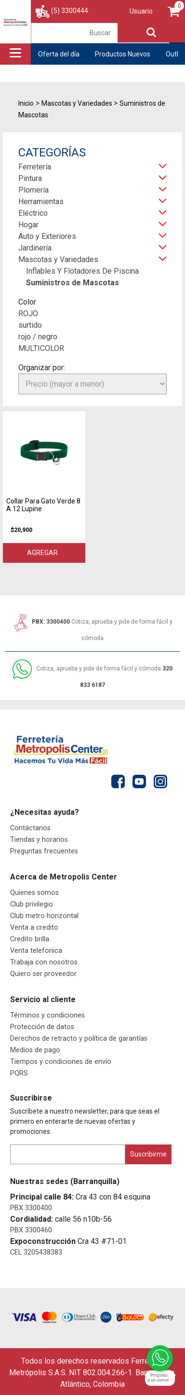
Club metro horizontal (44, 916)
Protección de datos (42, 1027)
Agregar (44, 553)
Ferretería (34, 166)
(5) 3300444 (69, 10)
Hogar (28, 224)
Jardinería (35, 247)
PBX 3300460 (31, 1230)
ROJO (28, 313)
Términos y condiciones (47, 1015)
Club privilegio (31, 904)
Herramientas (41, 201)
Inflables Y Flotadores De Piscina (82, 271)
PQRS (19, 1073)
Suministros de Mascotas (72, 282)
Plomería (33, 190)
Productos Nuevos (122, 54)
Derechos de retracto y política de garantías (78, 1038)
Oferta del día (58, 54)
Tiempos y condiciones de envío (60, 1062)
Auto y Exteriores (47, 236)
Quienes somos (34, 893)
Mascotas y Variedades (58, 259)
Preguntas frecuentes (44, 851)
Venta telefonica (36, 951)
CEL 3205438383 (36, 1252)
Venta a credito (34, 927)
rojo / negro (37, 336)
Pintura (30, 178)
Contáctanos (30, 828)
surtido (30, 325)
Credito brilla (29, 939)
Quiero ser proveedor (43, 974)
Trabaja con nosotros (44, 962)
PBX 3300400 (31, 1208)
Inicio (26, 103)
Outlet (175, 54)
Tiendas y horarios (39, 840)
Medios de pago (35, 1050)
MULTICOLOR (41, 348)
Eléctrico (33, 213)
